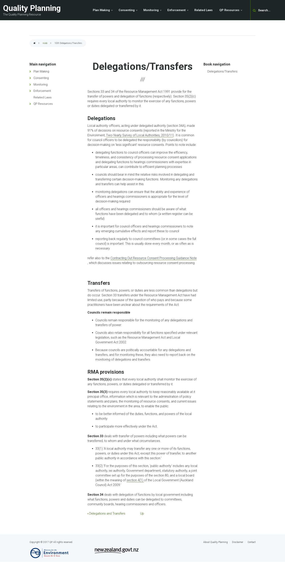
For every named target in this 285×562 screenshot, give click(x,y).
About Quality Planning (215, 542)
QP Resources (43, 104)
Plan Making (41, 71)
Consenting (41, 78)
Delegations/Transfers (222, 71)
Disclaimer (237, 542)
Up (142, 513)
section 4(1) (135, 480)
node (45, 43)
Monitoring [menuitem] (151, 10)
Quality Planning (32, 8)
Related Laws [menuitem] (203, 10)
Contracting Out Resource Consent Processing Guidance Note (153, 258)
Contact (252, 542)
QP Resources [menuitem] (229, 10)
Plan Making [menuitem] (101, 10)
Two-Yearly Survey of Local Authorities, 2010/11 (139, 135)
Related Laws (43, 97)
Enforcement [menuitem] (176, 10)
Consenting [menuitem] (127, 10)
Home (35, 43)
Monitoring (41, 84)
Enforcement (42, 91)
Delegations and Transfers (106, 513)
